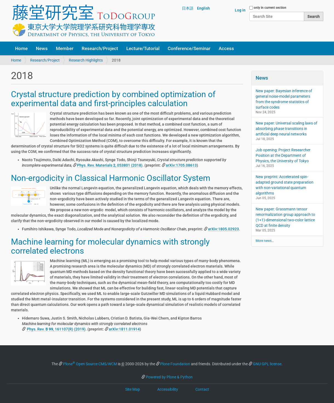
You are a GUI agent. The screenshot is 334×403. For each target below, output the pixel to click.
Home (21, 48)
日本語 (187, 8)
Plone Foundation (175, 364)
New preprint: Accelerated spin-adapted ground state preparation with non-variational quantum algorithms (284, 185)
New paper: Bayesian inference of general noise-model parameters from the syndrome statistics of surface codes (284, 99)
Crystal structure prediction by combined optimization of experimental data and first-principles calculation (113, 98)
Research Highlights (86, 60)
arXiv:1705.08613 (181, 165)
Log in (240, 10)
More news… (265, 241)
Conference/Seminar (189, 48)
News (42, 48)
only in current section (270, 8)
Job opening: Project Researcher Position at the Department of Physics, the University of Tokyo (283, 155)
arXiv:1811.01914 (124, 329)
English (203, 8)
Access (226, 48)
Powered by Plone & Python (169, 377)
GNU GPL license (267, 364)
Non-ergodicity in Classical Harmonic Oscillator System (110, 178)
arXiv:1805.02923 (223, 229)
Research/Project (100, 48)
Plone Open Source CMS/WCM (90, 364)
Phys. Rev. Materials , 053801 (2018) (109, 165)
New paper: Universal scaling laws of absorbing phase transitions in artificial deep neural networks (286, 128)
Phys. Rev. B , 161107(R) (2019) (55, 329)
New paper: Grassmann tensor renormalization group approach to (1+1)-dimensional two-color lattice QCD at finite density (285, 217)
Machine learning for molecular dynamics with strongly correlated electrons (110, 246)
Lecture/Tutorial (142, 48)
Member (64, 48)
